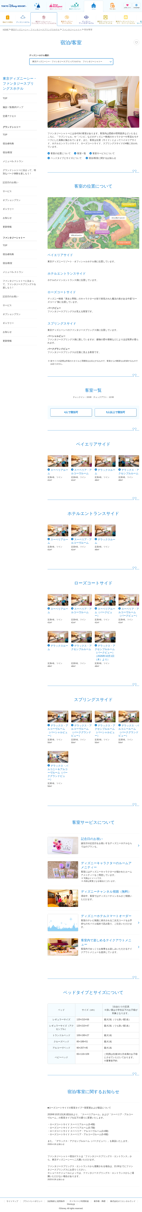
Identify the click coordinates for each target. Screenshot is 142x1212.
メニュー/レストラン (13, 161)
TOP (5, 98)
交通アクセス (9, 116)
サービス (7, 191)
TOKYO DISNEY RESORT (13, 6)
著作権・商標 (99, 1201)
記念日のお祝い (10, 182)
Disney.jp (71, 1204)
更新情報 (7, 227)
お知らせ (7, 218)
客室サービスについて (103, 153)
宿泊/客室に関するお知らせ (102, 158)
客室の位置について (61, 153)
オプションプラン (12, 200)
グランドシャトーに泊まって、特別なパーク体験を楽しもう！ (19, 172)
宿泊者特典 (8, 143)
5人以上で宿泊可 (115, 412)
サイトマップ (12, 1201)
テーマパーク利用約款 (79, 1201)
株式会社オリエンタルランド (122, 1201)
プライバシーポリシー (32, 1201)
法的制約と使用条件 (56, 1201)
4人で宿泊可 (71, 412)
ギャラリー (8, 209)
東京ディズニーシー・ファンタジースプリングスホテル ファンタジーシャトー (67, 61)
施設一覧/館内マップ (13, 107)
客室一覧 (81, 153)
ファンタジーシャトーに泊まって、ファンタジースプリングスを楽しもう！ (19, 284)
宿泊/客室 (7, 152)
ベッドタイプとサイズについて (66, 158)
